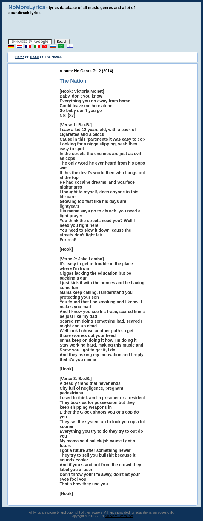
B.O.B (34, 57)
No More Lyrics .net (119, 516)
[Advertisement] (101, 27)
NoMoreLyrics (26, 7)
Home (19, 57)
